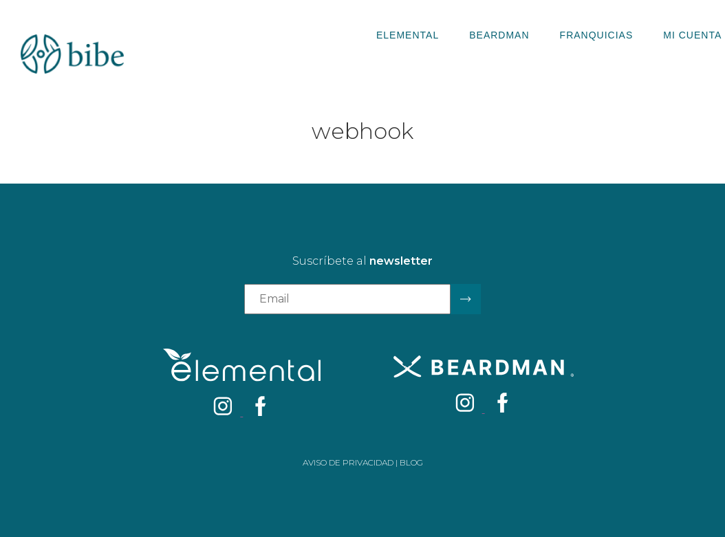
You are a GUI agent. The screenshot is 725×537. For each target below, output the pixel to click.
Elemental (407, 35)
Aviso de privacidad (348, 462)
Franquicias (597, 35)
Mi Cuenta (692, 35)
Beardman (499, 35)
